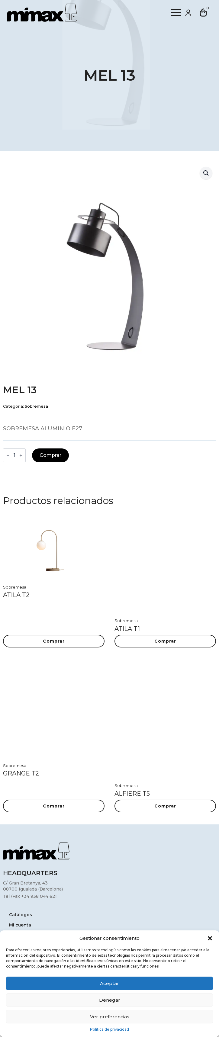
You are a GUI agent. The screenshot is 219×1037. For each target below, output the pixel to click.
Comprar (50, 455)
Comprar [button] (54, 641)
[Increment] (21, 455)
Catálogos (20, 915)
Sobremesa (36, 406)
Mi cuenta (20, 925)
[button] (210, 938)
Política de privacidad (109, 1029)
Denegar (109, 1000)
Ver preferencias (109, 1016)
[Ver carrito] (203, 13)
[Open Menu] (176, 13)
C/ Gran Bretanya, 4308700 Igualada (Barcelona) (33, 886)
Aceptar (109, 983)
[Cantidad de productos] (14, 455)
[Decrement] (8, 455)
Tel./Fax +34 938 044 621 (30, 896)
